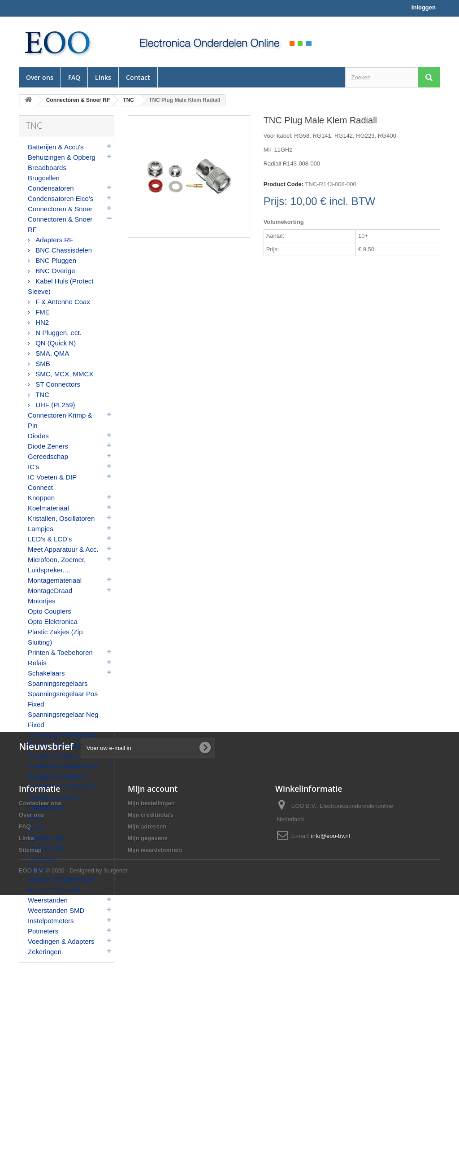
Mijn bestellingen (151, 1069)
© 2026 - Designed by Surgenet (86, 1148)
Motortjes (42, 601)
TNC (41, 394)
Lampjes (40, 528)
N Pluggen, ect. (58, 332)
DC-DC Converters (56, 745)
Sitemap (30, 1116)
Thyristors (42, 859)
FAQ (74, 77)
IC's (33, 467)
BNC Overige (54, 271)
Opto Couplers (49, 611)
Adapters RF (53, 240)
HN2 (41, 322)
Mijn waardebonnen (155, 1116)
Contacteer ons (40, 1069)
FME (42, 312)
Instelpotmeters (51, 920)
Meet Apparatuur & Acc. (63, 549)
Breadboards (47, 167)
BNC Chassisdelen (63, 250)
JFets (36, 828)
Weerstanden (48, 900)
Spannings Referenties (62, 735)
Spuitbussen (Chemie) (61, 786)
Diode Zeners (48, 446)
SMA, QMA (51, 353)
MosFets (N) (46, 838)
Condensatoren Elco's (60, 198)
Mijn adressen (147, 1093)
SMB (42, 363)
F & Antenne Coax (62, 301)
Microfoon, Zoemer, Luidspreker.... (57, 565)
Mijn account (153, 1055)
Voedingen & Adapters (61, 941)
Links (103, 77)
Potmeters (43, 931)
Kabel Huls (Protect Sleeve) (60, 286)
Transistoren (46, 807)
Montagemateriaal (55, 580)
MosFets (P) (46, 848)
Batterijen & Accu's (56, 147)
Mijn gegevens (148, 1104)
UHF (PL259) (54, 405)
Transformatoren (52, 797)
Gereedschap (48, 456)
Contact (138, 77)
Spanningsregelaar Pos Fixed (63, 699)
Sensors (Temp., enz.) (61, 755)
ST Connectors (57, 384)
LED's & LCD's (50, 539)
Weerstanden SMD (56, 910)
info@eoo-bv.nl (330, 1102)
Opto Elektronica (53, 621)
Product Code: (284, 184)
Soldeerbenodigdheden (62, 766)
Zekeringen (44, 951)
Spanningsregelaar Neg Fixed (63, 719)
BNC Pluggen (55, 260)
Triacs (37, 869)
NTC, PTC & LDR (54, 890)
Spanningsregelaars (57, 683)
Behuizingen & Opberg (61, 157)
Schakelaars (46, 673)
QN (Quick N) (55, 343)
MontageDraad (50, 590)
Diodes (38, 436)
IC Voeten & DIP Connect (52, 482)
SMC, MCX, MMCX (63, 374)
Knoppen (41, 497)
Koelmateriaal (48, 508)
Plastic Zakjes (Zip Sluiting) (55, 637)
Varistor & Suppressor (60, 879)
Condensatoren (51, 188)
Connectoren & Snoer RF (60, 224)
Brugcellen (44, 178)
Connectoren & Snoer (60, 209)
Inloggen (423, 7)
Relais (37, 663)
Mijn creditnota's (151, 1081)
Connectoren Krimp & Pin (60, 420)
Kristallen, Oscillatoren (61, 518)
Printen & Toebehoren (60, 652)
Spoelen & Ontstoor (57, 776)
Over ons (39, 77)
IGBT (35, 817)
